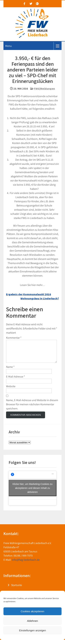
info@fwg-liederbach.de (26, 564)
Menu (8, 46)
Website (10, 390)
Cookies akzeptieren (32, 611)
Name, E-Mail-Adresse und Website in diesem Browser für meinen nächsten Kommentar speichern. (32, 408)
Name (10, 371)
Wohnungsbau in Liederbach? (39, 298)
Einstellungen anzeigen (32, 630)
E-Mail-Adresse (15, 381)
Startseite (16, 589)
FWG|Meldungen (44, 88)
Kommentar (13, 338)
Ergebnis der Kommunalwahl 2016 (28, 294)
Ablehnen (32, 620)
